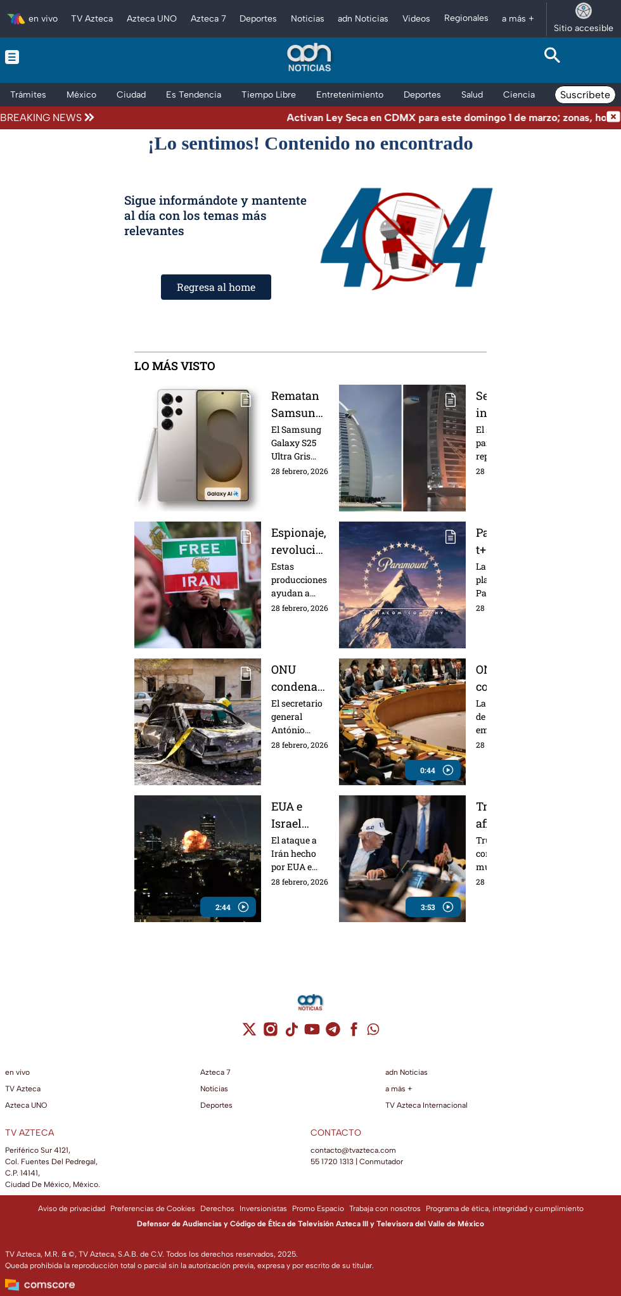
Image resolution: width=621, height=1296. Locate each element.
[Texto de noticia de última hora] (351, 117)
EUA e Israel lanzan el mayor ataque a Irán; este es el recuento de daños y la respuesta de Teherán (299, 815)
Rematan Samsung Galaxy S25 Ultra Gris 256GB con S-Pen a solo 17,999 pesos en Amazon (299, 404)
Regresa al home (216, 286)
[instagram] (270, 1033)
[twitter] (249, 1033)
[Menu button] (68, 57)
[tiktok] (291, 1033)
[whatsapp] (373, 1032)
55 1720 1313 (332, 1161)
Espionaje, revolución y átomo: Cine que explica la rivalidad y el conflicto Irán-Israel (300, 541)
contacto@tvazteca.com (353, 1150)
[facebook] (354, 1033)
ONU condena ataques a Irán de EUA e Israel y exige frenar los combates (297, 678)
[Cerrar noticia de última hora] (613, 118)
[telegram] (333, 1033)
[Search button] (552, 57)
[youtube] (312, 1033)
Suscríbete (585, 95)
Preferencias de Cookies (152, 1208)
